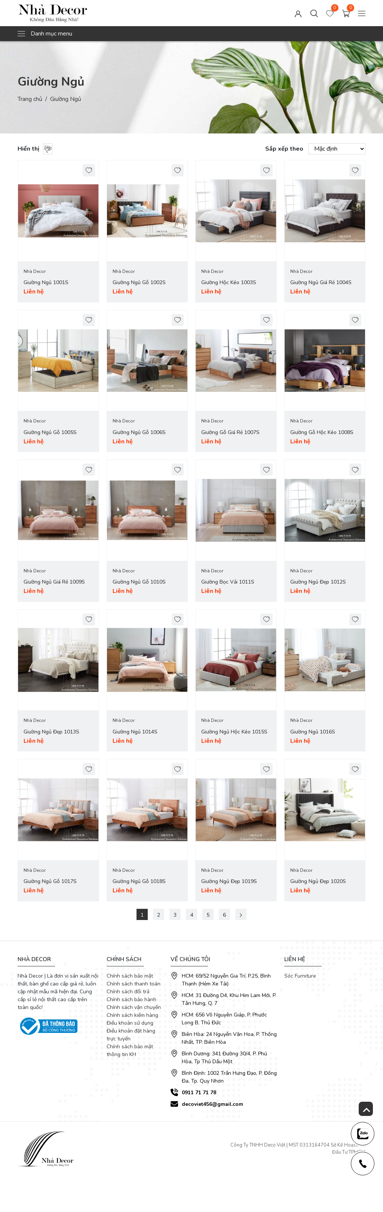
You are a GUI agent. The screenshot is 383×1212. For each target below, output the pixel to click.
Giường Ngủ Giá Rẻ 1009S (54, 582)
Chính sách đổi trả (128, 991)
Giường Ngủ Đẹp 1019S (229, 881)
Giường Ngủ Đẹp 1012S (318, 582)
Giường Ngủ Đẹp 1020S (318, 881)
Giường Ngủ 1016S (312, 731)
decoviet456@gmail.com (212, 1103)
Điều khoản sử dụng (130, 1022)
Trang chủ (30, 99)
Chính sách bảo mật (130, 975)
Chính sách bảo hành (131, 999)
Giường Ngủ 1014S (135, 731)
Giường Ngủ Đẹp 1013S (51, 731)
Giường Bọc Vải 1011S (227, 582)
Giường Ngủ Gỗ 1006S (139, 432)
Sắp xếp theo (284, 149)
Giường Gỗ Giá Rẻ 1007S (230, 432)
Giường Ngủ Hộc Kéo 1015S (234, 731)
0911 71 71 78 (199, 1092)
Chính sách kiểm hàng (132, 1014)
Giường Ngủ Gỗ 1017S (50, 881)
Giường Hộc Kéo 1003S (228, 282)
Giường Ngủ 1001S (46, 282)
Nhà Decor (35, 272)
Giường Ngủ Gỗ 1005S (50, 432)
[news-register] (362, 1133)
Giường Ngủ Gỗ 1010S (139, 582)
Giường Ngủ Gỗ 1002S (139, 282)
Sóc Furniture (300, 975)
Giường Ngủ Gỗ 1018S (139, 881)
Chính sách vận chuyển (134, 1006)
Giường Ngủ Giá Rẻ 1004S (321, 282)
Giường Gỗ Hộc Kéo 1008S (321, 432)
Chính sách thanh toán (133, 983)
